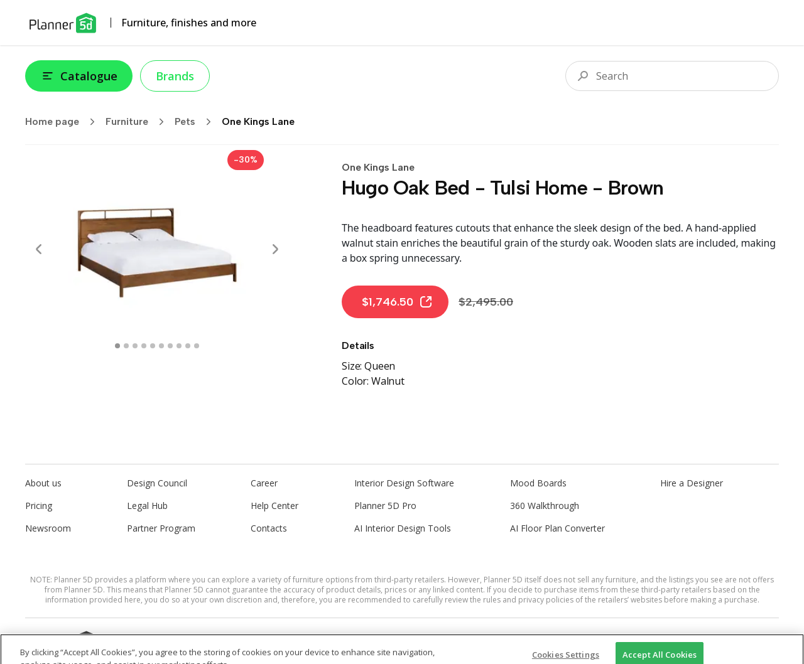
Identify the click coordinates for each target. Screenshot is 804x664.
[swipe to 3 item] (143, 345)
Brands (175, 75)
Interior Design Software (404, 483)
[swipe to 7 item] (179, 345)
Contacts (269, 528)
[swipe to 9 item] (196, 345)
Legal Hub (147, 505)
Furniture (139, 121)
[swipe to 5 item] (161, 345)
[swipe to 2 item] (135, 345)
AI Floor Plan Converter (557, 528)
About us (43, 483)
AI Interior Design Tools (402, 528)
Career (264, 483)
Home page (64, 121)
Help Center (274, 505)
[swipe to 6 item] (170, 345)
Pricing (38, 505)
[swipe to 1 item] (126, 345)
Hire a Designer (691, 483)
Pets (197, 121)
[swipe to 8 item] (187, 345)
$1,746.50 (397, 301)
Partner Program (161, 528)
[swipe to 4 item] (152, 345)
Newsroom (48, 528)
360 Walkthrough (544, 505)
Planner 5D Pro (385, 505)
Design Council (157, 483)
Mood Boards (538, 483)
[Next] (275, 249)
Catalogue (78, 75)
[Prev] (39, 249)
